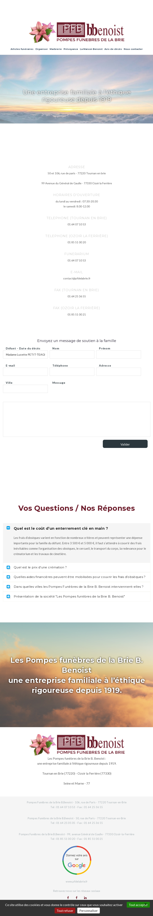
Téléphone (60, 364)
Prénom (104, 347)
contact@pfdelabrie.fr (76, 278)
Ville (9, 381)
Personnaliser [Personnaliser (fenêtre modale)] (88, 910)
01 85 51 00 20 (77, 242)
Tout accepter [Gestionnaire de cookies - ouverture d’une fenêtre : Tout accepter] (138, 905)
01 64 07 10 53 (77, 224)
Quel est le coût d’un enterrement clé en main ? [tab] (57, 528)
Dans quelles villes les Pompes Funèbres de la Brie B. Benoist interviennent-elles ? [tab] (75, 587)
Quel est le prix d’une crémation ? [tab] (37, 567)
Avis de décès (113, 49)
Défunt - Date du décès (23, 347)
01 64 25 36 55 (77, 296)
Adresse (105, 364)
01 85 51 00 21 (77, 314)
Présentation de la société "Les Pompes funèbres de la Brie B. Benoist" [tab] (66, 596)
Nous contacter (133, 49)
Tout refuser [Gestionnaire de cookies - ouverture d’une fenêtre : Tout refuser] (65, 910)
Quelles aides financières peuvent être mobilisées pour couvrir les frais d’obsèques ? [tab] (76, 577)
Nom (55, 347)
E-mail (10, 364)
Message (58, 381)
